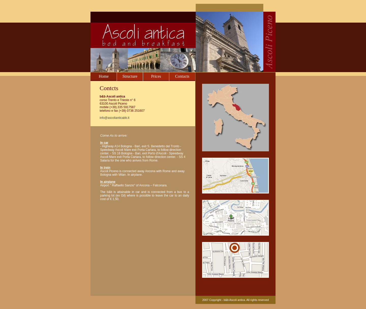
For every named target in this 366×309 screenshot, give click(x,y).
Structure (130, 76)
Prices (156, 76)
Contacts (182, 76)
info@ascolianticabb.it (114, 118)
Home (104, 76)
